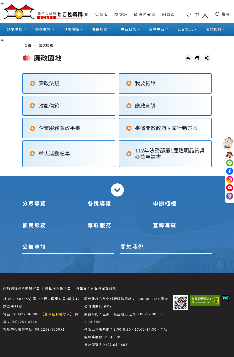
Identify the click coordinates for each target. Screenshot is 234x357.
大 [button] (205, 14)
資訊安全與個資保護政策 (96, 288)
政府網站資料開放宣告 (21, 288)
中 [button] (197, 14)
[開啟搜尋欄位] (222, 14)
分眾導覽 (14, 29)
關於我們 (213, 29)
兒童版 (101, 14)
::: (2, 4)
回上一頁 (188, 58)
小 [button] (189, 14)
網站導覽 (80, 14)
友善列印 (197, 58)
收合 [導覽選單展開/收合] (117, 189)
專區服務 (128, 29)
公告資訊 (185, 29)
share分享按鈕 (207, 58)
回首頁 (168, 14)
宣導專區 (157, 29)
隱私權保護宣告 (58, 288)
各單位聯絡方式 (57, 314)
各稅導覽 (43, 29)
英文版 (121, 14)
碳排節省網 (145, 14)
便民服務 (100, 29)
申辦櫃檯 (71, 29)
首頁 (27, 46)
